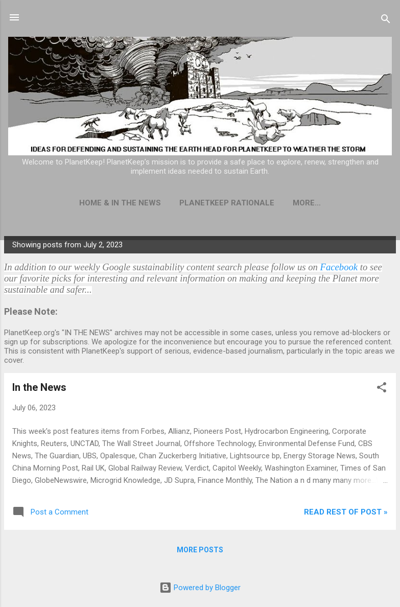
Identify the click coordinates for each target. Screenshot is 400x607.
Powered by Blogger (200, 587)
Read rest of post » (346, 512)
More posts (200, 550)
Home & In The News (120, 202)
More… (307, 202)
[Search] (386, 20)
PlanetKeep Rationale (226, 202)
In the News (39, 387)
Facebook (339, 267)
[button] (381, 389)
